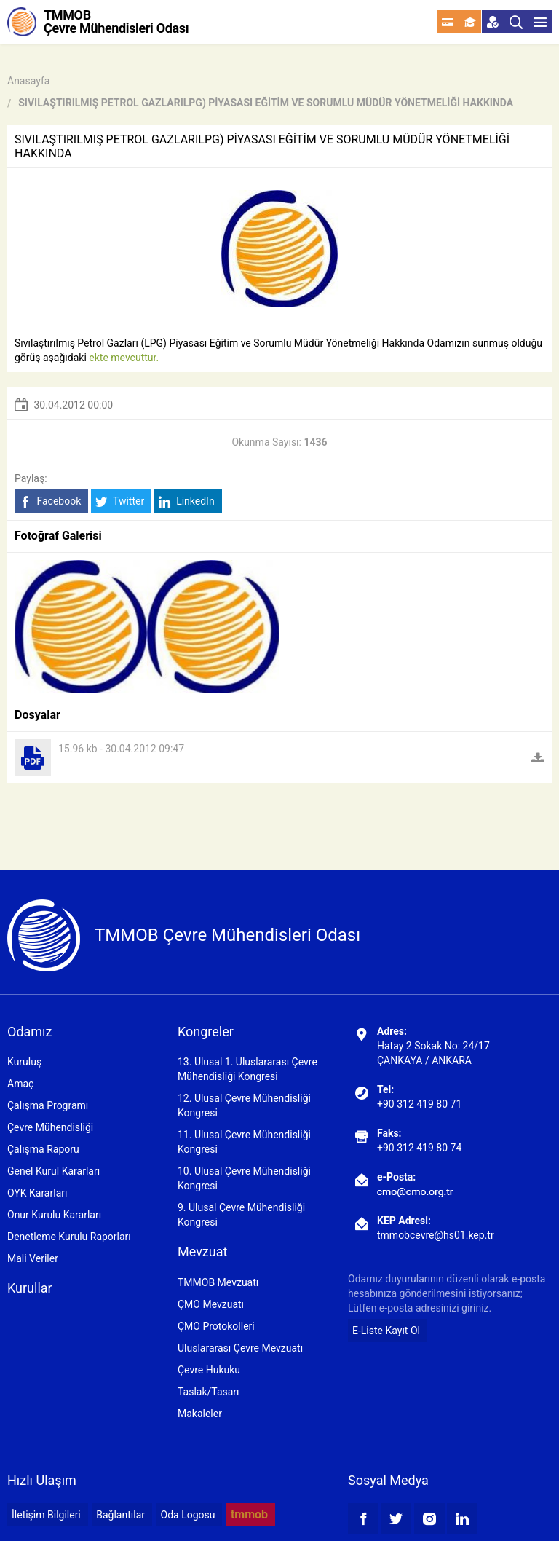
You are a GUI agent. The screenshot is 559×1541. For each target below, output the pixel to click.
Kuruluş (24, 1062)
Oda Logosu (188, 1515)
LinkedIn (187, 501)
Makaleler (200, 1413)
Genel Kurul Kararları (53, 1171)
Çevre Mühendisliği (50, 1127)
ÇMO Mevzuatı (211, 1304)
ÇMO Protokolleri (216, 1326)
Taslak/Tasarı (208, 1392)
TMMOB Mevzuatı (218, 1282)
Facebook (50, 501)
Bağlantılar (120, 1515)
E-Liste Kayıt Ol (386, 1330)
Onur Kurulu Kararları (54, 1215)
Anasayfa (28, 81)
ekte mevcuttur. (124, 357)
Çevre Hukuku (209, 1370)
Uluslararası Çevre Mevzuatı (240, 1348)
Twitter (119, 501)
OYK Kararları (37, 1193)
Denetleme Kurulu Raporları (69, 1236)
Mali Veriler (32, 1258)
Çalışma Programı (47, 1105)
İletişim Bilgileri (46, 1515)
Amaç (20, 1083)
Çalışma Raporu (43, 1149)
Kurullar (29, 1288)
